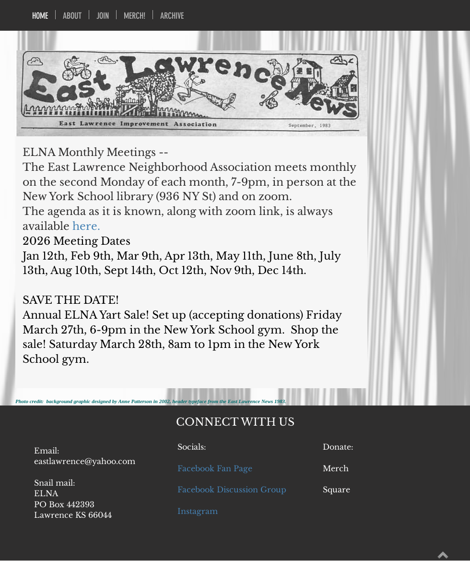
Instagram (197, 511)
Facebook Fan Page (214, 468)
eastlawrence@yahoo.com (84, 461)
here (84, 226)
